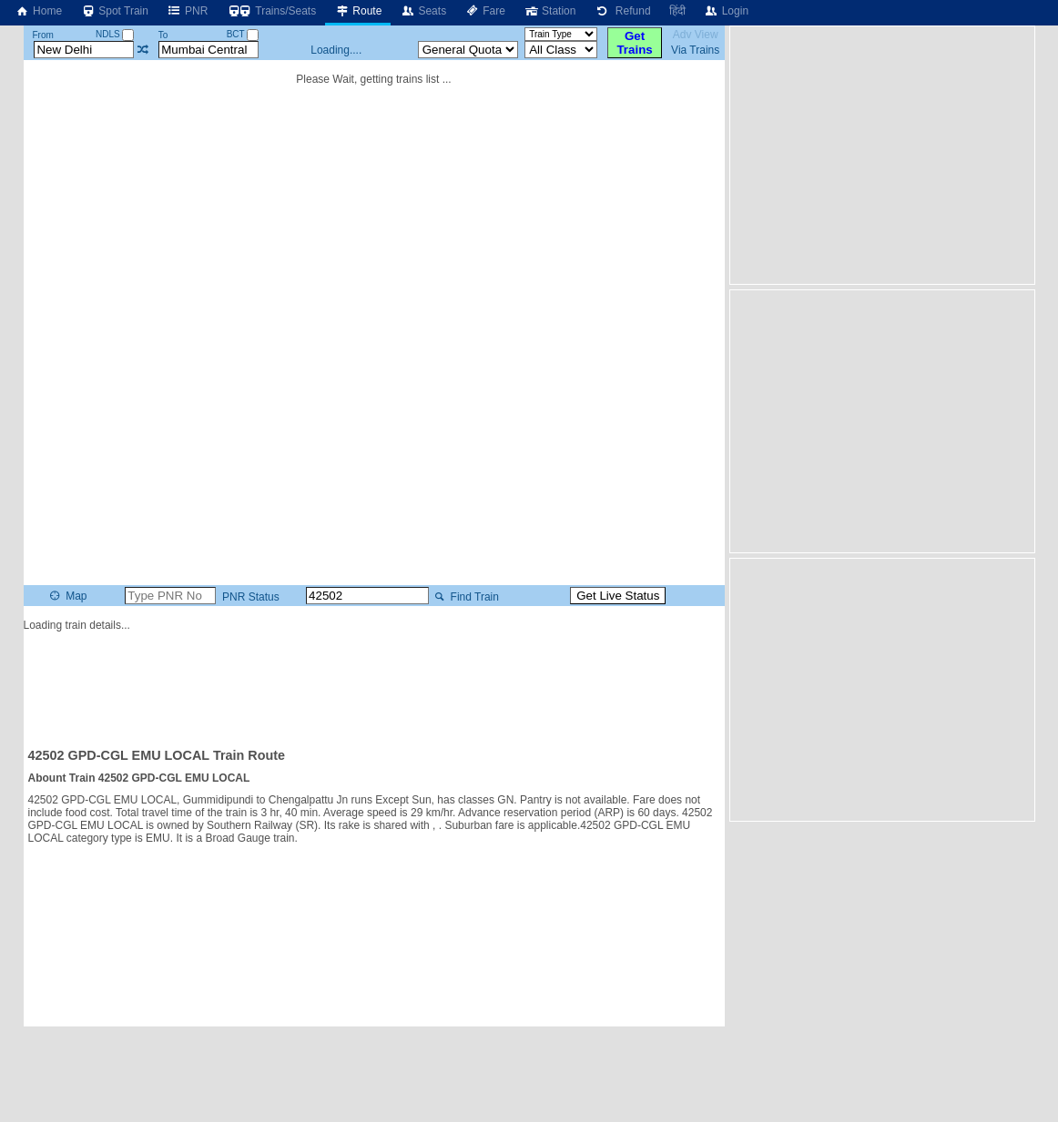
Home (38, 11)
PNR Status (249, 597)
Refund (622, 11)
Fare (484, 11)
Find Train (465, 597)
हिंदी (677, 11)
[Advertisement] (374, 682)
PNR (187, 11)
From (42, 35)
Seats (423, 11)
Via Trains (695, 50)
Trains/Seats (271, 11)
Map (66, 596)
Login (726, 11)
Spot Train (114, 11)
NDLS (115, 34)
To (163, 35)
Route (357, 11)
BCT (243, 34)
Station (549, 11)
